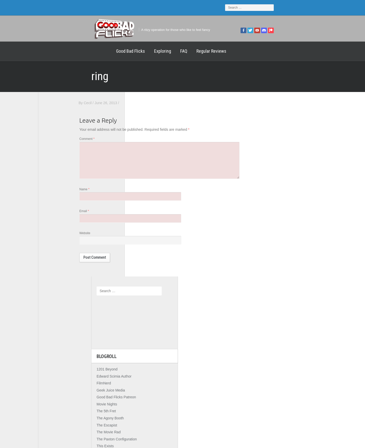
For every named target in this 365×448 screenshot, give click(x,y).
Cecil (141, 103)
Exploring (109, 51)
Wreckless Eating (57, 269)
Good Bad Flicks (77, 51)
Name (138, 193)
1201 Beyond (53, 185)
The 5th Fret (53, 227)
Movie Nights (53, 220)
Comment (140, 140)
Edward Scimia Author (60, 192)
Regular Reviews (158, 51)
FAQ (130, 51)
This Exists (52, 261)
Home (48, 51)
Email (137, 215)
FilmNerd (50, 199)
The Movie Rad (55, 248)
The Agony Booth (56, 234)
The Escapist (53, 241)
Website (138, 238)
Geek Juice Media (57, 206)
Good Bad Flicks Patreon (63, 213)
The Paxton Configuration (63, 255)
